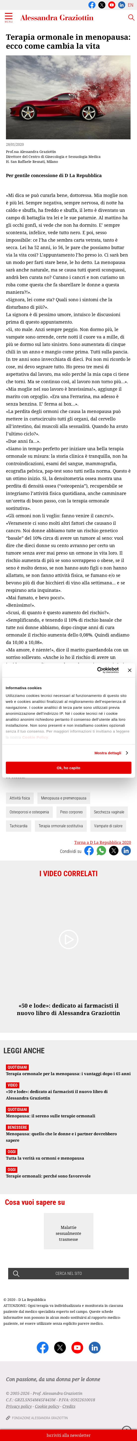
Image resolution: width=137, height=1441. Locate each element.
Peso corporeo (71, 812)
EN (130, 5)
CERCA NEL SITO (68, 1273)
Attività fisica (20, 798)
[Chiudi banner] (129, 670)
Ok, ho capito (68, 767)
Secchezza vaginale (109, 812)
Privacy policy (19, 1406)
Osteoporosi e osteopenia (29, 812)
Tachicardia (18, 826)
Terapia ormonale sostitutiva (61, 826)
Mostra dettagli (107, 753)
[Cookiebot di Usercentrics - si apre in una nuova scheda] (97, 670)
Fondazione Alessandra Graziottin (40, 1418)
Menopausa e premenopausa (63, 798)
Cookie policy (47, 1406)
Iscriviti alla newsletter (69, 1435)
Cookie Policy (35, 737)
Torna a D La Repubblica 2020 (102, 842)
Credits (68, 1406)
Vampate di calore (108, 826)
